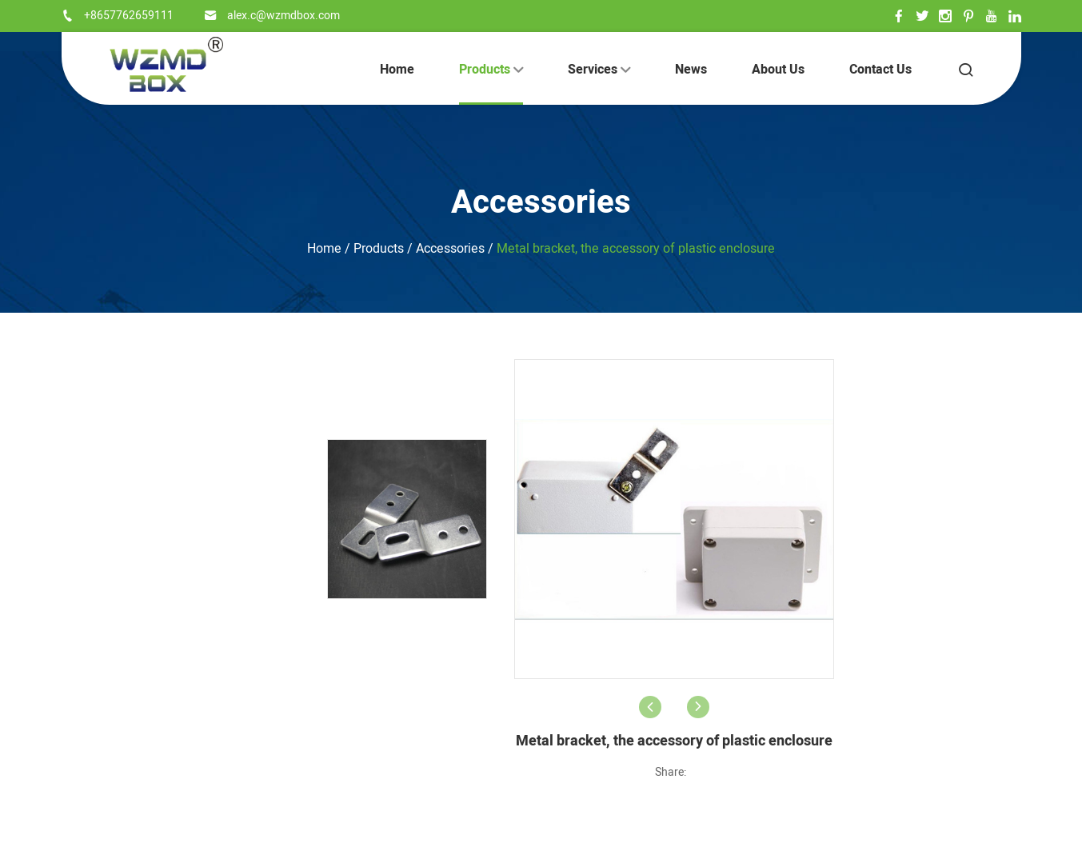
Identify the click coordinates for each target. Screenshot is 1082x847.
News (691, 69)
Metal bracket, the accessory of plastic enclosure (636, 248)
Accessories (541, 202)
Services (599, 69)
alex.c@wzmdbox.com (283, 15)
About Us (778, 69)
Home (397, 69)
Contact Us (880, 69)
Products (491, 69)
